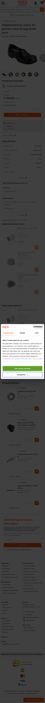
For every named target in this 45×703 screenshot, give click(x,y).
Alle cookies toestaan (22, 368)
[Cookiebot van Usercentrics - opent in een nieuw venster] (33, 327)
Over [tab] (37, 333)
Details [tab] (22, 333)
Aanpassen (22, 375)
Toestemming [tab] (8, 333)
